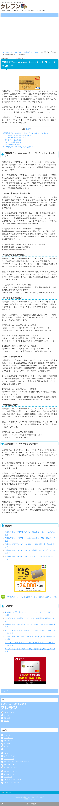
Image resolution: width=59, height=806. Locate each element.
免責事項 (6, 721)
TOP (12, 52)
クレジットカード (9, 712)
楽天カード (7, 746)
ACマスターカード (9, 753)
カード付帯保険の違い (14, 142)
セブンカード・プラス (10, 756)
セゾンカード (8, 740)
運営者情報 (7, 718)
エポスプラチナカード (10, 771)
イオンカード (8, 743)
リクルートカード (9, 759)
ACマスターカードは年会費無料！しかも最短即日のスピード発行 (32, 597)
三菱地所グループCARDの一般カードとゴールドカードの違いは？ (26, 133)
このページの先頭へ (31, 804)
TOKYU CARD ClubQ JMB (11, 782)
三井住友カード (8, 738)
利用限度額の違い (12, 144)
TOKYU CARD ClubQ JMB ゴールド (14, 780)
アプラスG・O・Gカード (11, 767)
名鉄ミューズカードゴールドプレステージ (16, 761)
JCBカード (7, 735)
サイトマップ (7, 792)
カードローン (8, 715)
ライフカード (8, 749)
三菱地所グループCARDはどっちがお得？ (18, 147)
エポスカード (8, 777)
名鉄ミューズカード (10, 764)
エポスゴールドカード (10, 774)
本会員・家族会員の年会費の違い (17, 135)
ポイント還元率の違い (14, 140)
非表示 (28, 129)
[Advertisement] (29, 34)
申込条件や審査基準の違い (15, 138)
